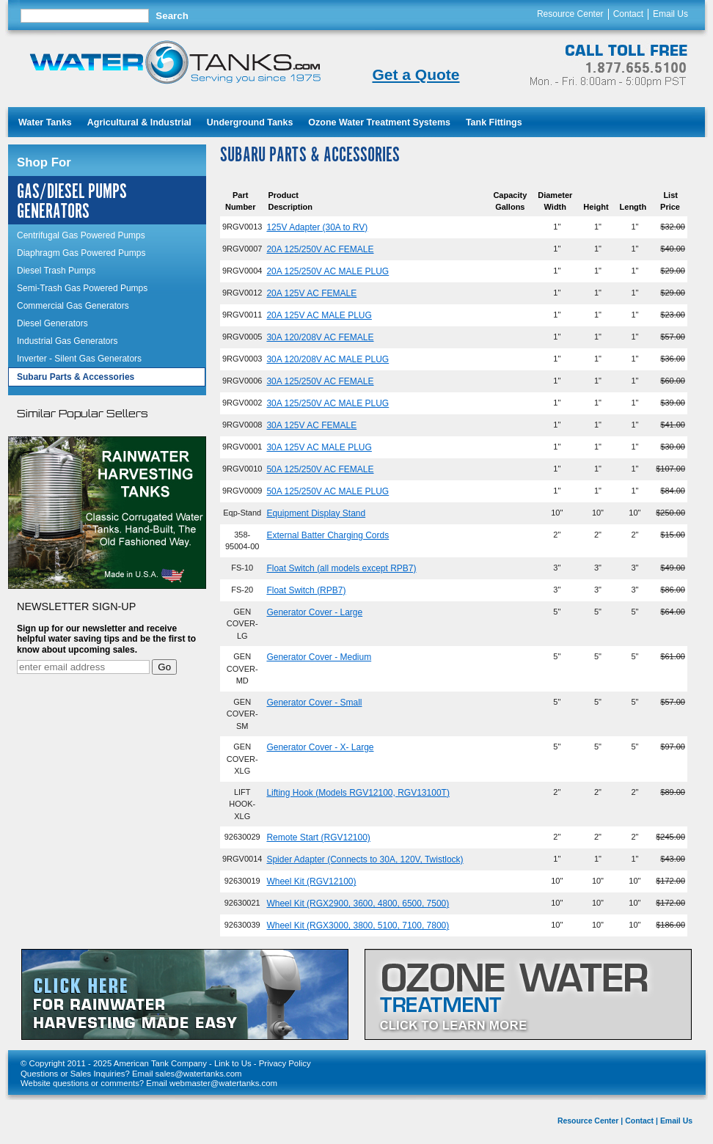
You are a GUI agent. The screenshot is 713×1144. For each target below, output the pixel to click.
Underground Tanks (250, 122)
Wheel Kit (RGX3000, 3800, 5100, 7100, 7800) (357, 925)
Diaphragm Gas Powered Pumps (81, 253)
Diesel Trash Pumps (56, 270)
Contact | (641, 1121)
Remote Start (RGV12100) (318, 837)
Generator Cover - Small (314, 702)
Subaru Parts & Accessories (75, 377)
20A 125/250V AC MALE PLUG (327, 271)
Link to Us (233, 1063)
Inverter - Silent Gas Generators (79, 358)
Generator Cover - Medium (318, 657)
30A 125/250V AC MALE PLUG (327, 403)
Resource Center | (590, 1121)
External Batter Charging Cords (327, 535)
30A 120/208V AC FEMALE (319, 337)
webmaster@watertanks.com (223, 1083)
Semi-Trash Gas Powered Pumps (82, 288)
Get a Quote (415, 74)
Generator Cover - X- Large (319, 747)
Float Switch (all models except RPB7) (341, 568)
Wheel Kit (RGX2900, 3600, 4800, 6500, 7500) (357, 903)
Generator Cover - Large (314, 612)
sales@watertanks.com (199, 1073)
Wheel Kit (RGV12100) (311, 881)
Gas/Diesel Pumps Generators (72, 202)
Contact (628, 14)
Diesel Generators (52, 323)
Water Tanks (45, 122)
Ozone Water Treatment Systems (379, 122)
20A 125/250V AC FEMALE (319, 249)
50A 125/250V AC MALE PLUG (327, 491)
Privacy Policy (285, 1063)
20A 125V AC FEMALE (311, 293)
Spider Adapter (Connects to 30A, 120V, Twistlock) (364, 859)
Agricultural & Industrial (139, 122)
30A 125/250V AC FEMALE (319, 381)
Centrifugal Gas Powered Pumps (81, 235)
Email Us (670, 14)
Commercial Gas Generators (73, 306)
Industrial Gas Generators (67, 341)
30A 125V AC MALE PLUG (318, 447)
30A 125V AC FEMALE (311, 425)
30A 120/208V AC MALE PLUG (327, 359)
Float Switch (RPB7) (305, 590)
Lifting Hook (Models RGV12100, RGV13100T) (357, 793)
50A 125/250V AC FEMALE (319, 469)
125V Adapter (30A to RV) (317, 227)
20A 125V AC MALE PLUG (318, 315)
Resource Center (570, 14)
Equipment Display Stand (315, 513)
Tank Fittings (494, 122)
